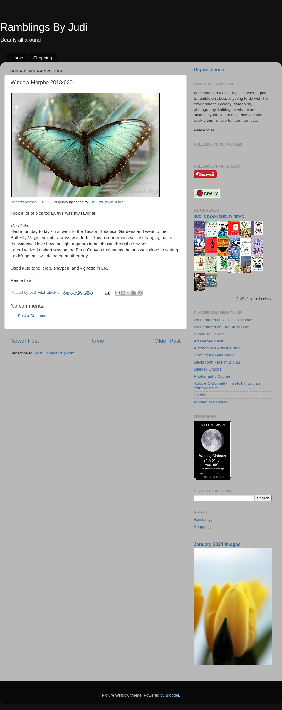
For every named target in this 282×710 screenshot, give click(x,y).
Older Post (168, 341)
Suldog (200, 395)
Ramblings (203, 519)
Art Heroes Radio (209, 341)
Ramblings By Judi (44, 27)
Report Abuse (209, 69)
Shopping (42, 57)
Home (17, 57)
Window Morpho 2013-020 (31, 202)
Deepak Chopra (208, 369)
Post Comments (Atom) (55, 353)
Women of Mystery (210, 402)
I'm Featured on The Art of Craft (221, 327)
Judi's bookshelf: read (219, 216)
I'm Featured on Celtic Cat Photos (223, 320)
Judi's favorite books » (254, 299)
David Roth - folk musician (217, 362)
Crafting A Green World (214, 355)
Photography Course (212, 376)
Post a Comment (33, 315)
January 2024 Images (217, 544)
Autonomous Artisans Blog (217, 348)
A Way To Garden (209, 334)
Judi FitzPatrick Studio (106, 202)
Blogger (172, 695)
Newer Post (24, 341)
